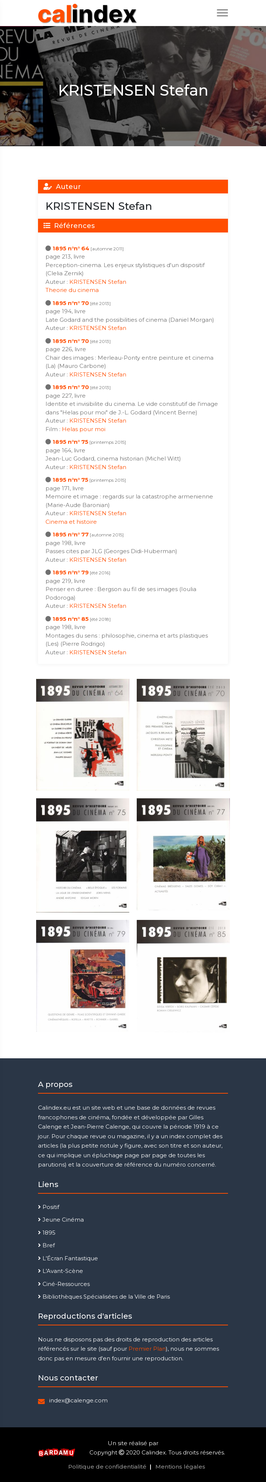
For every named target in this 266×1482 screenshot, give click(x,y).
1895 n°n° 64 (71, 248)
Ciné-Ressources (64, 1283)
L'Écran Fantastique (68, 1258)
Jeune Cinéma (61, 1219)
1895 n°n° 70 (71, 303)
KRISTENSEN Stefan (97, 281)
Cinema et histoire (71, 521)
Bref (46, 1245)
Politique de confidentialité (107, 1466)
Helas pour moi (83, 429)
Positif (48, 1206)
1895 (47, 1232)
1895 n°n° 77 (71, 534)
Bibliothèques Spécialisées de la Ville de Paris (104, 1296)
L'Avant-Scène (60, 1270)
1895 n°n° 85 (71, 618)
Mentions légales (180, 1466)
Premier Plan (147, 1348)
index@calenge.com (78, 1400)
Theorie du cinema (72, 289)
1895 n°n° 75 (70, 441)
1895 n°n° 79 (71, 572)
